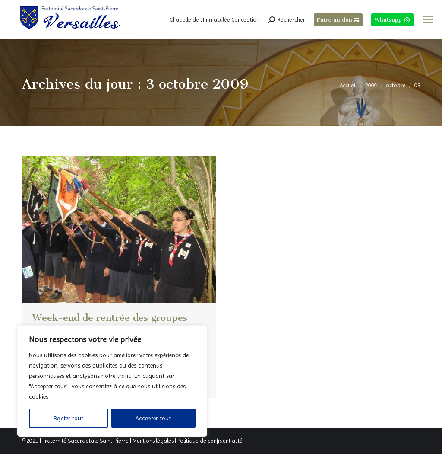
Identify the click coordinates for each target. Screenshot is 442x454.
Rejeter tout (68, 418)
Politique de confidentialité (210, 441)
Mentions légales (153, 441)
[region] (112, 381)
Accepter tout (153, 418)
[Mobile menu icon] (427, 19)
